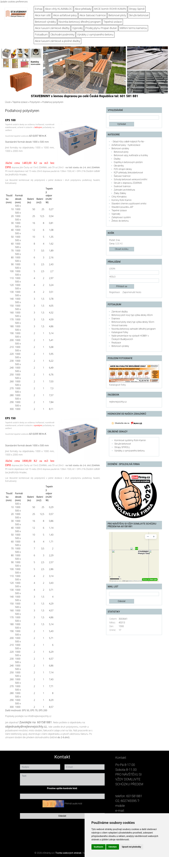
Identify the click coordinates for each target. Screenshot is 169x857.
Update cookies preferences (14, 1)
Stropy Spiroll (137, 8)
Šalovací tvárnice (122, 176)
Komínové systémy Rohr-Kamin (130, 440)
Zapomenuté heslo (131, 292)
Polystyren (35, 102)
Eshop (38, 8)
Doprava (115, 318)
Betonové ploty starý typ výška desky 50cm (132, 322)
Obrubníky (119, 165)
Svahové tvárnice (122, 186)
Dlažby (117, 158)
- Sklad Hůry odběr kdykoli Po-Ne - (128, 141)
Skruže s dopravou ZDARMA (128, 183)
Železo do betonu (120, 220)
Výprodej (77, 28)
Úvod (7, 102)
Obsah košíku (121, 249)
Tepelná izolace (113, 21)
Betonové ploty (117, 15)
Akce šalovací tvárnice (93, 15)
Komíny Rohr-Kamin (121, 200)
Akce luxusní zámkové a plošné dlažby (57, 41)
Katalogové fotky (119, 332)
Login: (112, 268)
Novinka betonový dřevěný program (80, 21)
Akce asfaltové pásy (65, 15)
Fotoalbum (41, 34)
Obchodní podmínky (62, 34)
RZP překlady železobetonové (128, 172)
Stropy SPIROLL (122, 447)
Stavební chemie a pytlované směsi (128, 203)
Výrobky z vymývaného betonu (95, 34)
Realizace (116, 342)
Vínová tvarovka (119, 325)
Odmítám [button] (112, 847)
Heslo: (112, 277)
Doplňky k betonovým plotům (128, 162)
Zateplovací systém (121, 217)
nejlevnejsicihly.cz (117, 401)
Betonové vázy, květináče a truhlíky (131, 155)
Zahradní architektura (124, 189)
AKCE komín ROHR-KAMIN (110, 8)
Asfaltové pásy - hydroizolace (125, 145)
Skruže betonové (139, 15)
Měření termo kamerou (133, 28)
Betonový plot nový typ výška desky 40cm (132, 315)
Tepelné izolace (119, 210)
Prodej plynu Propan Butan (101, 28)
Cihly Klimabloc (119, 196)
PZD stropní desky (123, 169)
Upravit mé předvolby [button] (131, 847)
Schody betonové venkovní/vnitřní (130, 179)
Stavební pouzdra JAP (122, 207)
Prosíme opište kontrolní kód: (62, 788)
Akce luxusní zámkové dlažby (52, 28)
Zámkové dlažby (119, 311)
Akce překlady (83, 8)
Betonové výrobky (45, 21)
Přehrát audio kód (73, 803)
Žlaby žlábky (120, 193)
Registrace (114, 292)
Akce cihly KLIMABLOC (58, 8)
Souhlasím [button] (98, 847)
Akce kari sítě (43, 15)
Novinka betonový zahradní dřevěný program (133, 328)
